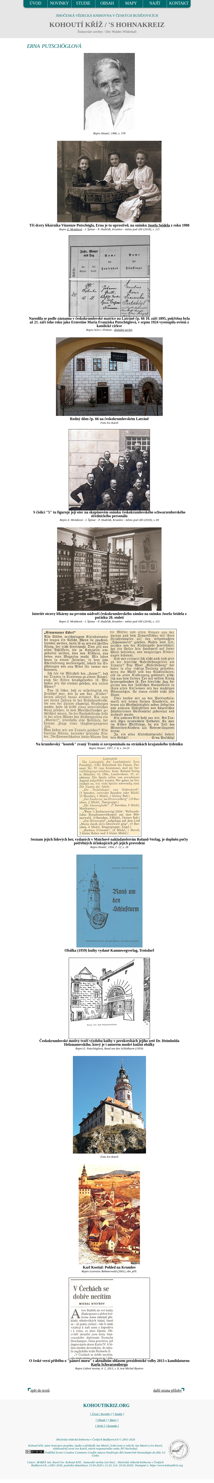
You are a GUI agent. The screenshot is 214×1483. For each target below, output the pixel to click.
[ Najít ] (100, 1425)
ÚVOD (35, 3)
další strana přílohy (167, 1390)
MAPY (131, 3)
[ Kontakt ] (112, 1425)
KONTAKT (178, 3)
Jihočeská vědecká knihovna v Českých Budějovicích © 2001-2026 (95, 1439)
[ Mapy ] (113, 1420)
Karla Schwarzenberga (109, 1364)
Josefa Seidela (159, 225)
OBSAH (107, 3)
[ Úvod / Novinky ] (101, 1414)
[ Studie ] (118, 1414)
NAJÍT (154, 3)
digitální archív (123, 330)
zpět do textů (40, 1390)
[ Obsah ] (101, 1420)
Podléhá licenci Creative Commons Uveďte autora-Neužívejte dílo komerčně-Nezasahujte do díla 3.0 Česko (95, 1454)
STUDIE (83, 3)
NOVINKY (59, 3)
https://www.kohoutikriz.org (166, 1465)
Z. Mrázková (74, 229)
